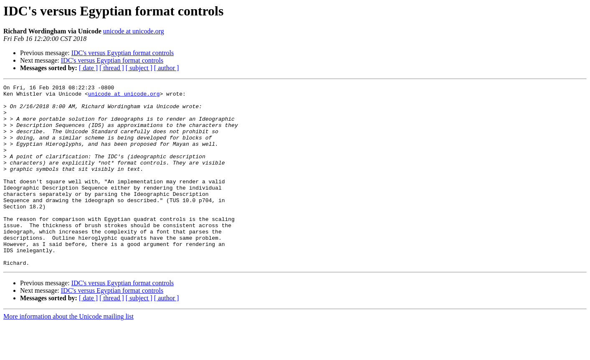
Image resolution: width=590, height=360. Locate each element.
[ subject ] (139, 67)
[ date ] (88, 67)
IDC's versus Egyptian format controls (122, 52)
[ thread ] (111, 67)
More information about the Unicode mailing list (68, 352)
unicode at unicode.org (133, 31)
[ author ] (166, 67)
